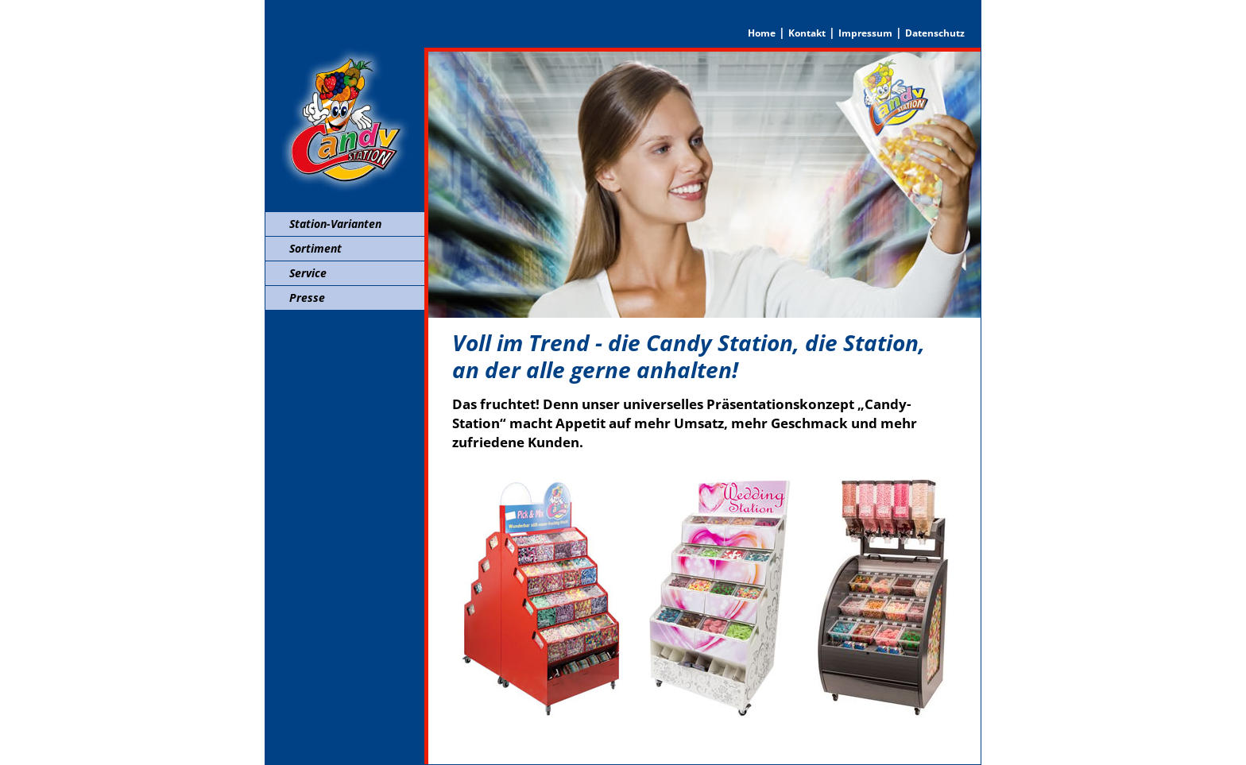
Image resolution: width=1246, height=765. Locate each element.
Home (762, 33)
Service (308, 272)
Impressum (865, 33)
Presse (307, 297)
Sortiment (315, 248)
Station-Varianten (335, 223)
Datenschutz (935, 33)
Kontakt (807, 33)
